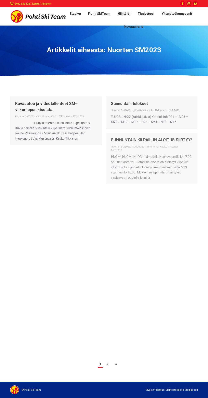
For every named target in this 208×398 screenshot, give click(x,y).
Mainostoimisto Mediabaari (182, 389)
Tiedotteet (138, 146)
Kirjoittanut (54, 116)
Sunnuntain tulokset (129, 103)
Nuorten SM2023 (25, 116)
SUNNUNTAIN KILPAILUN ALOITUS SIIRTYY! (151, 139)
